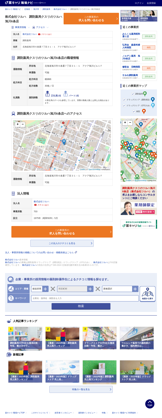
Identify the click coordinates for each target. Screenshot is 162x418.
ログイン (139, 3)
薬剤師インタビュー (88, 413)
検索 (81, 306)
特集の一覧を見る (81, 389)
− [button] (23, 124)
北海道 (27, 9)
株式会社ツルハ (60, 9)
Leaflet (82, 169)
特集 (105, 413)
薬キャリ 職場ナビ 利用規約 (125, 413)
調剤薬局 (46, 9)
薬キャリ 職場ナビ (13, 9)
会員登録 (151, 3)
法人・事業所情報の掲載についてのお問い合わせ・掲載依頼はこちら (41, 252)
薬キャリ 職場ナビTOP (16, 413)
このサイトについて (41, 413)
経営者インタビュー (65, 413)
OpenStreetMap (94, 169)
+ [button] (18, 124)
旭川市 (36, 9)
